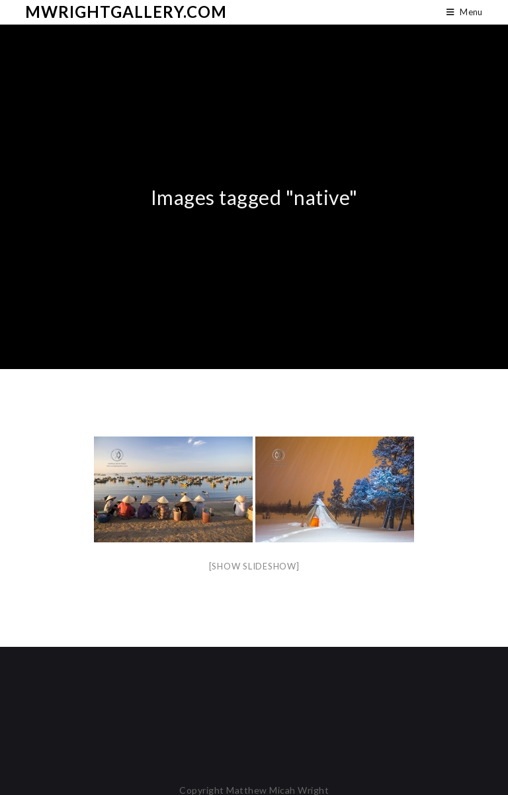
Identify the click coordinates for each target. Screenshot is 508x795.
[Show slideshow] (254, 566)
